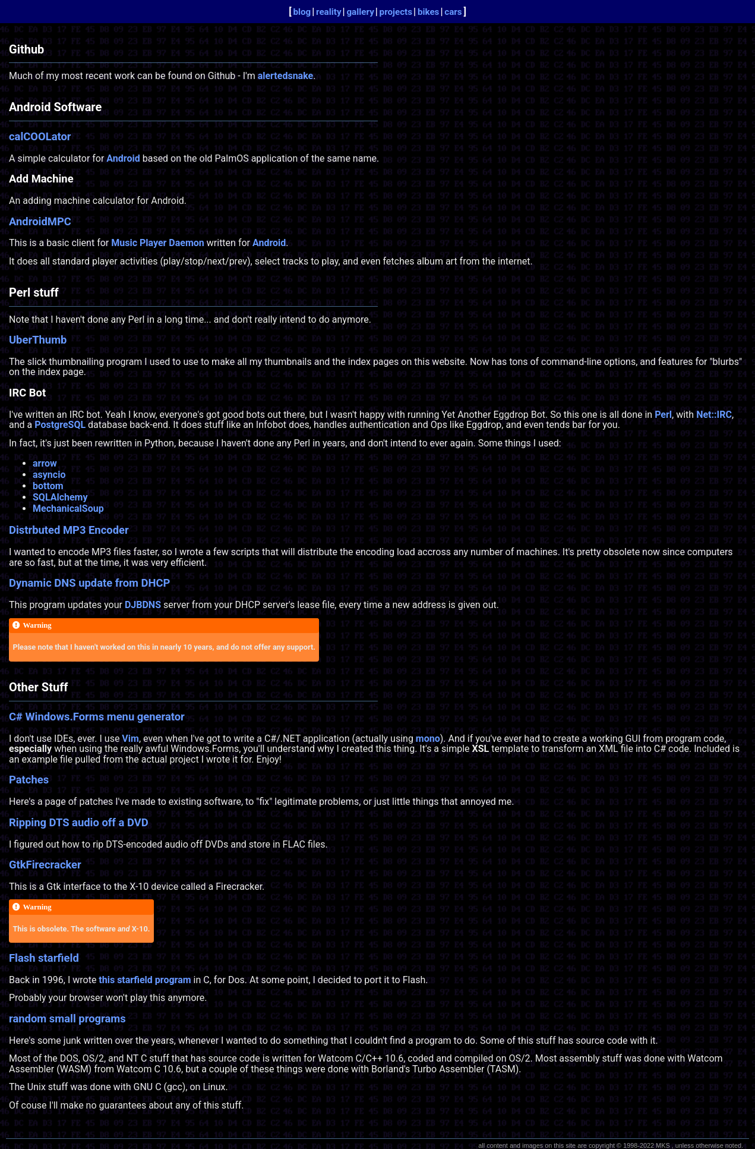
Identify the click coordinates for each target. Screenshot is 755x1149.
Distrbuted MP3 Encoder (69, 530)
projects (396, 12)
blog (302, 12)
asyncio (49, 474)
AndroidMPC (40, 221)
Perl (663, 414)
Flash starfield (44, 958)
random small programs (67, 1018)
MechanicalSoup (68, 508)
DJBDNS (143, 604)
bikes (429, 12)
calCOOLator (40, 136)
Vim (130, 738)
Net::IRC (714, 414)
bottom (48, 486)
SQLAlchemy (60, 497)
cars (453, 12)
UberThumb (38, 339)
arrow (45, 463)
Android (123, 158)
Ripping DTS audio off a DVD (79, 822)
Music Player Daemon (157, 242)
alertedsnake (286, 75)
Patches (29, 779)
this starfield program (145, 980)
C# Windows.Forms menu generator (97, 716)
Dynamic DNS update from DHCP (89, 583)
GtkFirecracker (45, 864)
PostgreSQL (60, 424)
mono (428, 738)
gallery (360, 12)
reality (329, 12)
